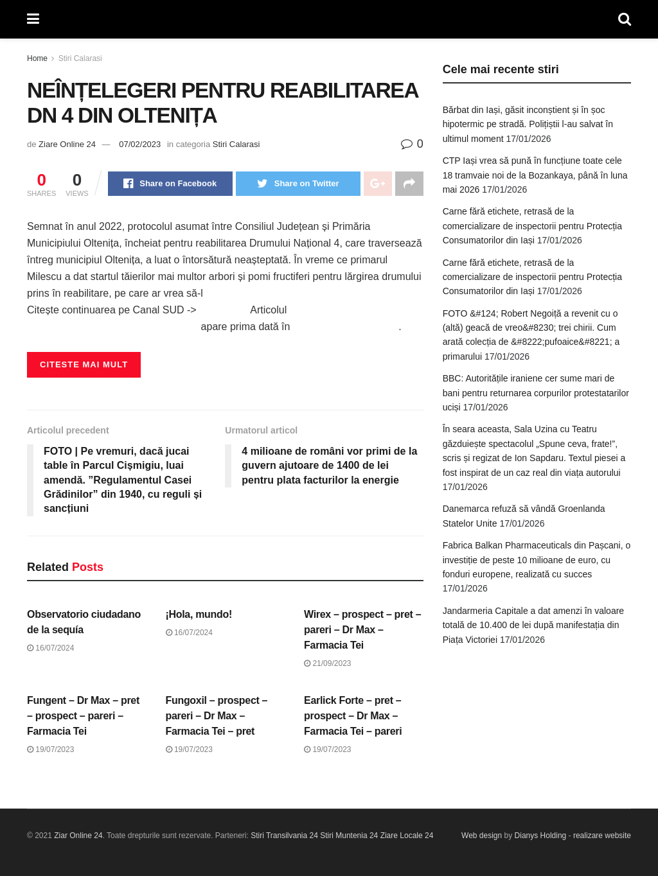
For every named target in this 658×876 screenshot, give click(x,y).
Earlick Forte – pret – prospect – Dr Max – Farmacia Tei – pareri (353, 716)
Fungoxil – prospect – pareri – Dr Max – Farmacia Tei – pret (217, 716)
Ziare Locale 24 (407, 835)
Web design (481, 835)
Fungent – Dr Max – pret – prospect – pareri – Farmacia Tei (83, 716)
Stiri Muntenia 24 (349, 835)
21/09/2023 (327, 663)
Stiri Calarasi (80, 58)
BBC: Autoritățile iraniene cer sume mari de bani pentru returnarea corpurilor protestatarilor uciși (536, 392)
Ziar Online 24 (78, 835)
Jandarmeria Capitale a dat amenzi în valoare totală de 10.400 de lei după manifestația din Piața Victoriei (534, 625)
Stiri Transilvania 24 (284, 835)
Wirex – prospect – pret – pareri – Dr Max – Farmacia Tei (362, 630)
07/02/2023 (140, 144)
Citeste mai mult (84, 364)
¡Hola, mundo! (199, 614)
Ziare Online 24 (67, 144)
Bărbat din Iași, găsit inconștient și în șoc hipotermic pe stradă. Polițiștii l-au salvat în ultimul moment (528, 124)
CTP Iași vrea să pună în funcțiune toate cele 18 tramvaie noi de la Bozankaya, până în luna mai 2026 (535, 175)
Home (37, 58)
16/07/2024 (50, 648)
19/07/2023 (50, 749)
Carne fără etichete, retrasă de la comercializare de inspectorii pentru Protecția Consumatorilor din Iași (532, 225)
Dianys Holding (541, 835)
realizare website (602, 835)
